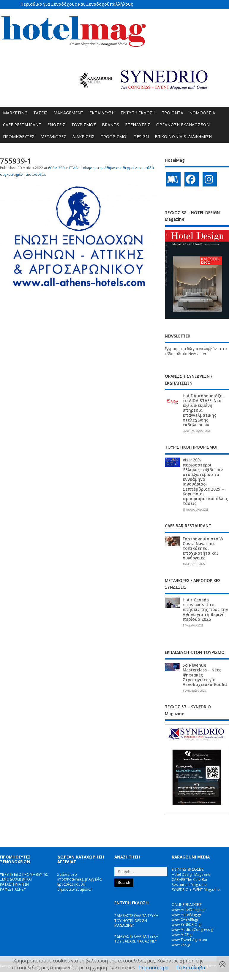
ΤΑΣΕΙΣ (40, 113)
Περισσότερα (153, 967)
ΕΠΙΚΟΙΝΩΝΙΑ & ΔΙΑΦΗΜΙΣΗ (183, 136)
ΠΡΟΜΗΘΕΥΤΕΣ (18, 136)
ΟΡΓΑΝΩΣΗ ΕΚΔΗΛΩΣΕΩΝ (183, 124)
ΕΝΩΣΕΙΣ (56, 124)
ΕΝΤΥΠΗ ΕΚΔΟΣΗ (138, 113)
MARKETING (15, 113)
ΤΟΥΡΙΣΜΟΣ (83, 124)
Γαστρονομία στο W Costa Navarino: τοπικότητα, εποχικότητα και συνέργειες (203, 548)
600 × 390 (56, 167)
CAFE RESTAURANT (22, 124)
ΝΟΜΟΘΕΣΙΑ (202, 113)
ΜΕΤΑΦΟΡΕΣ (53, 136)
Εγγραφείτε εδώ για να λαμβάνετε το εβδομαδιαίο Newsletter (196, 351)
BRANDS (110, 124)
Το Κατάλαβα (190, 967)
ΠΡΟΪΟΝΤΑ (172, 113)
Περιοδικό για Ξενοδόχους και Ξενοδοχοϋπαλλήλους (76, 4)
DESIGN (141, 136)
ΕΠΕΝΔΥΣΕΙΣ (137, 124)
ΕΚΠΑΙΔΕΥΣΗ (102, 113)
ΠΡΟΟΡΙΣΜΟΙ (113, 136)
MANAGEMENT (68, 113)
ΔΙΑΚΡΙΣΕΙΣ (83, 136)
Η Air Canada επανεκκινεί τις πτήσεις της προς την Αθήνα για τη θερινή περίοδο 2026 (205, 609)
